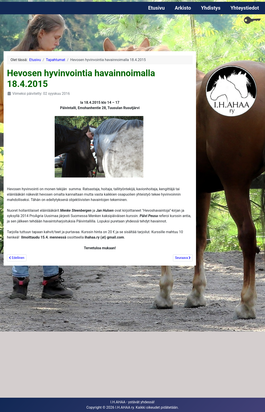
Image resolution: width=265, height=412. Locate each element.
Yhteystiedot (245, 8)
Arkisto (183, 8)
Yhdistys (210, 8)
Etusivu (156, 8)
